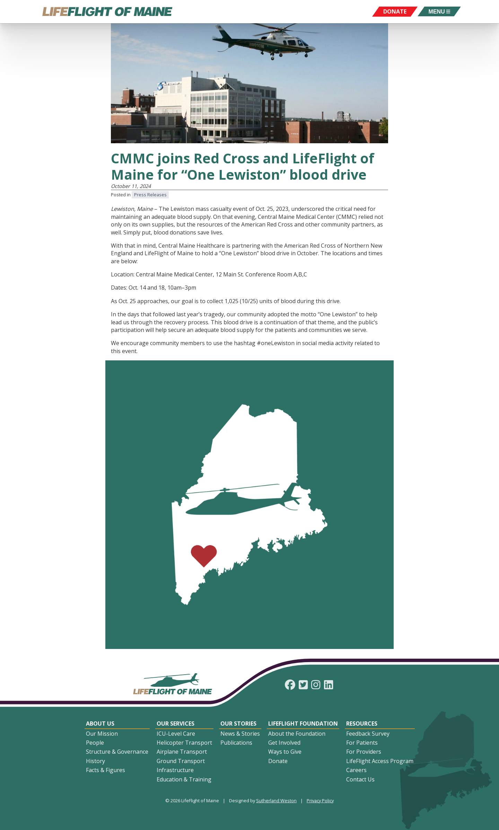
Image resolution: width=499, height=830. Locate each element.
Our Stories (238, 723)
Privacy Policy (320, 800)
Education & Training (184, 779)
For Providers (363, 751)
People (95, 742)
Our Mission (102, 733)
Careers (356, 770)
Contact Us (360, 779)
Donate (278, 761)
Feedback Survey (367, 733)
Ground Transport (181, 761)
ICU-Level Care (176, 733)
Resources (361, 723)
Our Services (175, 723)
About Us (100, 723)
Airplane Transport (182, 751)
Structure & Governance (117, 751)
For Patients (362, 742)
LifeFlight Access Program (379, 761)
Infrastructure (175, 770)
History (95, 761)
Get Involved (284, 742)
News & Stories (240, 733)
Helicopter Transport (184, 742)
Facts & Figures (105, 770)
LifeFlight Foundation (303, 723)
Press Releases (150, 194)
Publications (236, 742)
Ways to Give (284, 751)
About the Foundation (296, 733)
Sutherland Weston (276, 800)
